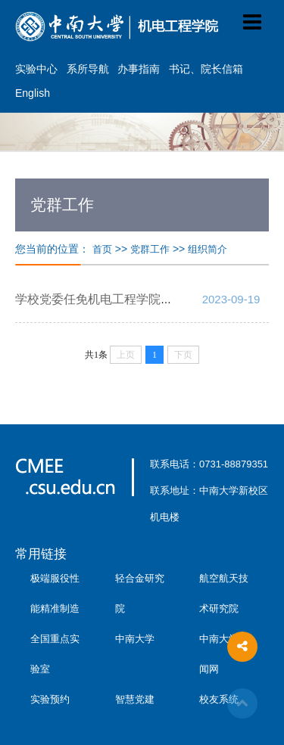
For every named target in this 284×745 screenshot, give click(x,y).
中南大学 (134, 638)
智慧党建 (134, 699)
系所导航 (88, 69)
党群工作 (150, 249)
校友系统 (219, 699)
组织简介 (207, 249)
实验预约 (50, 699)
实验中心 (36, 69)
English (32, 93)
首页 (102, 249)
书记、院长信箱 (206, 69)
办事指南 (138, 69)
